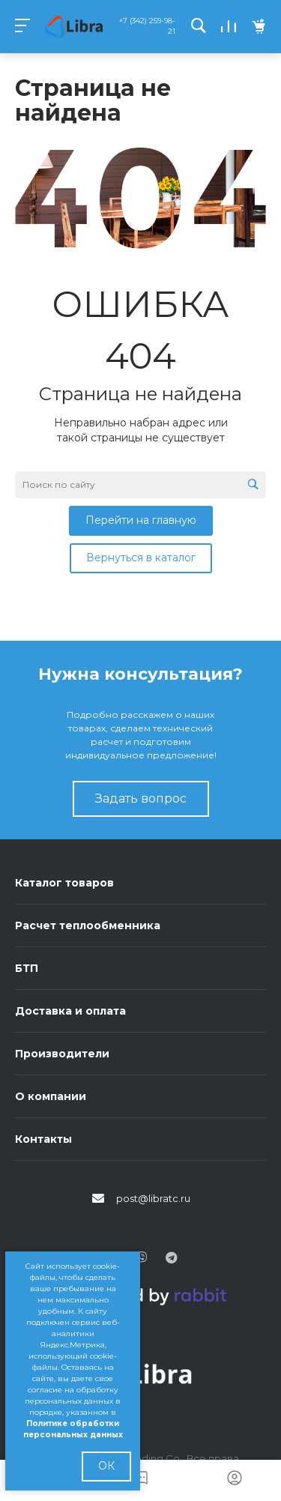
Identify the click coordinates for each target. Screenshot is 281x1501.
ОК (106, 1466)
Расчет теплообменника (87, 925)
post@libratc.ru (153, 1198)
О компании (50, 1096)
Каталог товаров (64, 883)
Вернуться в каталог (141, 557)
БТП (26, 968)
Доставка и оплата (70, 1011)
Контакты (43, 1139)
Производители (62, 1053)
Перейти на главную (140, 520)
